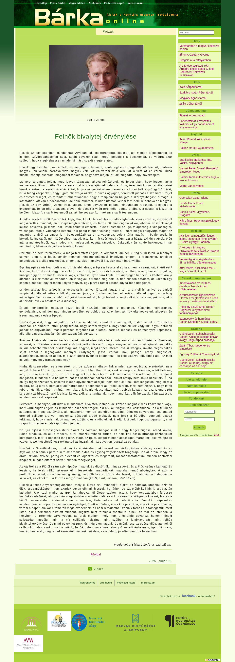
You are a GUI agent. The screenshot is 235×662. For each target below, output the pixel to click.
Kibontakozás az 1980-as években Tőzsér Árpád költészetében (194, 286)
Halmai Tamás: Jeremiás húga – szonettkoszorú (199, 179)
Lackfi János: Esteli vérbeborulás (191, 205)
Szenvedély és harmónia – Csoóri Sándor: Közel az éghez (198, 320)
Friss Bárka (57, 3)
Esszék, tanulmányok (196, 278)
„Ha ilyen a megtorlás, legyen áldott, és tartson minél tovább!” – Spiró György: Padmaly (198, 239)
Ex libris (196, 373)
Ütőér (196, 82)
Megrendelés (76, 3)
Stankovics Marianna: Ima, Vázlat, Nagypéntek (195, 161)
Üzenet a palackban (197, 392)
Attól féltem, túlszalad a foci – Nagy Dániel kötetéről (197, 269)
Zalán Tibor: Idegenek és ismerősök (194, 347)
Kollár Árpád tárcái (190, 87)
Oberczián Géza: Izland (193, 197)
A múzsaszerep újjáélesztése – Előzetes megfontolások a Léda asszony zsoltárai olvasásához (198, 298)
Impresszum (135, 3)
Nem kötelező (196, 385)
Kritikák (196, 230)
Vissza (99, 568)
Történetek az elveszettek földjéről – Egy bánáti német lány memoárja (196, 124)
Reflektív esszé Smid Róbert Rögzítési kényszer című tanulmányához (196, 310)
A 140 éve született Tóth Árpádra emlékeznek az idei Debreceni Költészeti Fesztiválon (196, 70)
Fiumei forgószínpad (192, 115)
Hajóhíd (196, 134)
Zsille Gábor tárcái (190, 103)
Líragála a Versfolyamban (195, 60)
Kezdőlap (41, 3)
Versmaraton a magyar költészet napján (199, 47)
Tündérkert (196, 398)
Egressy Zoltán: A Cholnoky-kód (199, 354)
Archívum (94, 3)
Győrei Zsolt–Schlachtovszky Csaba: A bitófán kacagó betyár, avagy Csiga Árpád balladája (198, 337)
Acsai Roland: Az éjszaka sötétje (194, 141)
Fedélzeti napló (114, 3)
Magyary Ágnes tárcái (192, 98)
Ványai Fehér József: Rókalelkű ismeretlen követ (198, 170)
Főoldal (96, 554)
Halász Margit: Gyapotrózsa (196, 147)
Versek (196, 155)
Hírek (196, 41)
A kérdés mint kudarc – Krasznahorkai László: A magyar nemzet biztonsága (199, 250)
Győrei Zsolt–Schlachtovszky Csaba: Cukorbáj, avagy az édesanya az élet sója (197, 363)
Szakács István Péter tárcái (196, 92)
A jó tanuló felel (196, 379)
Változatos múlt (196, 110)
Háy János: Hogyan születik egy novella (199, 222)
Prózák (197, 193)
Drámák (196, 329)
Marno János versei (191, 185)
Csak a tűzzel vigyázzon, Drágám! (194, 213)
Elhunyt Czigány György (194, 54)
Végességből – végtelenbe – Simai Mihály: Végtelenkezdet (197, 261)
